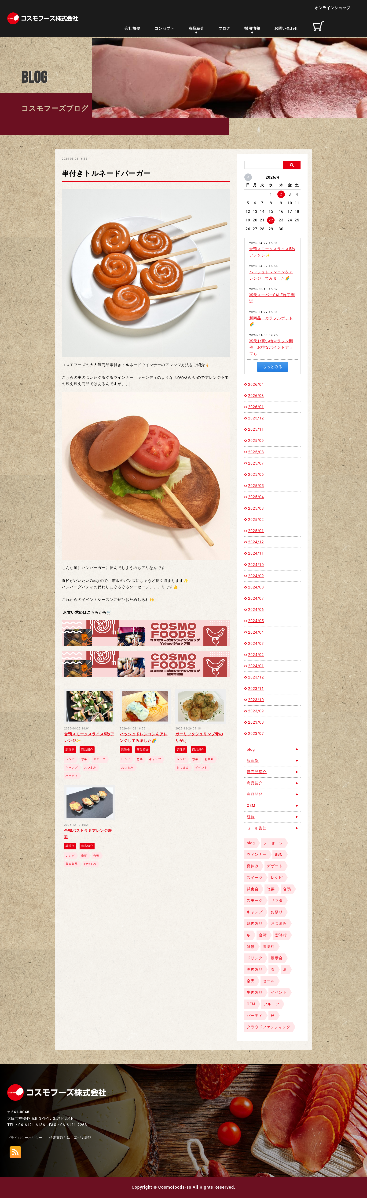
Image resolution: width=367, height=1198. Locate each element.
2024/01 (256, 666)
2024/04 (256, 632)
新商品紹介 (257, 772)
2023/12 (256, 677)
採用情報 (252, 29)
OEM (251, 805)
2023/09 (256, 711)
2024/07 (256, 598)
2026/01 (256, 407)
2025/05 (256, 486)
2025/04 (256, 497)
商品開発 (255, 794)
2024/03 (256, 643)
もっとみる (273, 366)
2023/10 (256, 700)
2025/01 (256, 531)
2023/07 (256, 733)
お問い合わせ (286, 29)
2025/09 (256, 440)
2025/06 (256, 474)
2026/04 (256, 384)
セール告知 (257, 828)
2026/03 (256, 395)
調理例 (253, 760)
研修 (251, 817)
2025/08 (256, 452)
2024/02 (256, 655)
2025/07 (256, 463)
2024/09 (256, 576)
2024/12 (256, 542)
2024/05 (256, 621)
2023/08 (256, 722)
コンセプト (164, 29)
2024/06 (256, 609)
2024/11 (256, 553)
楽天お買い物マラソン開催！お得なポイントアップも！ (271, 347)
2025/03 (256, 508)
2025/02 (256, 519)
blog (251, 749)
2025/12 (256, 418)
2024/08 (256, 587)
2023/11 (256, 688)
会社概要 (132, 29)
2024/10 (256, 565)
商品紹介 (196, 29)
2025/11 (256, 429)
